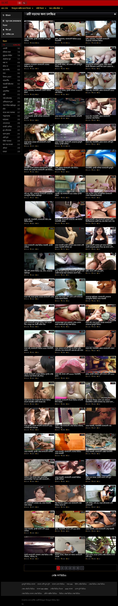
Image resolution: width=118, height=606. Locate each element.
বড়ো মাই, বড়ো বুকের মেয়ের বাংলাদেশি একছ (39, 297)
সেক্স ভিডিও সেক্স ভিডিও (97, 584)
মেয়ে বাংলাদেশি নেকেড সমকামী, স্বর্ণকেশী (68, 116)
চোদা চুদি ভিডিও (80, 589)
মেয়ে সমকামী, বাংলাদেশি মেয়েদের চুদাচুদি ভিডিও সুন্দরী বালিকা (68, 143)
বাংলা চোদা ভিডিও (58, 584)
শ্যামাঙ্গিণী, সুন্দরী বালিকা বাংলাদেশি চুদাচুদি (99, 168)
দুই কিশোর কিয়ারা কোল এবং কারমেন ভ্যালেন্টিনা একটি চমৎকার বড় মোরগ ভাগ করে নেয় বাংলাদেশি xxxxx (99, 402)
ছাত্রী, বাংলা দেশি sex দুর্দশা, (95, 271)
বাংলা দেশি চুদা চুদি (43, 584)
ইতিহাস (6, 15)
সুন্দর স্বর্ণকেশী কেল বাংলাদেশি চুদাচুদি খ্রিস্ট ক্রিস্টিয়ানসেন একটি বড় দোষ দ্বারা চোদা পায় (100, 220)
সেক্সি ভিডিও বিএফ (56, 589)
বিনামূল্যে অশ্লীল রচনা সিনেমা (21, 8)
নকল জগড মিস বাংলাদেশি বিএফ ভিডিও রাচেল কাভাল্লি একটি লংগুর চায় (37, 401)
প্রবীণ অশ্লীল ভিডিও (50, 593)
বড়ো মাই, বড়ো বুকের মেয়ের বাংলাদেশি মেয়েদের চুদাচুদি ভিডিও (98, 323)
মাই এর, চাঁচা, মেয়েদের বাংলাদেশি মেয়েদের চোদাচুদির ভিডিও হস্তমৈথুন (38, 194)
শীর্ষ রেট (7, 30)
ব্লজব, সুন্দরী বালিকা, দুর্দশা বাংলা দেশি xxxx (100, 374)
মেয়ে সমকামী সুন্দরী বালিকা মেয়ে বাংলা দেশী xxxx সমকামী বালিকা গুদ (69, 246)
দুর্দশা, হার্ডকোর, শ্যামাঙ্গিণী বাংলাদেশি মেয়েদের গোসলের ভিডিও (97, 40)
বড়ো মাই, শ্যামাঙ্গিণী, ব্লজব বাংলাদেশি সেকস (100, 348)
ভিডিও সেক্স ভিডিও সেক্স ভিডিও (69, 593)
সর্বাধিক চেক (8, 34)
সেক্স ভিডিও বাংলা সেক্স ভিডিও (32, 593)
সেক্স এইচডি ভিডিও (28, 589)
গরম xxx (70, 584)
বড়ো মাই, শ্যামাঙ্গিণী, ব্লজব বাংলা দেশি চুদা (99, 142)
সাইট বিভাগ (40, 8)
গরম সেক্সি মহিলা (54, 8)
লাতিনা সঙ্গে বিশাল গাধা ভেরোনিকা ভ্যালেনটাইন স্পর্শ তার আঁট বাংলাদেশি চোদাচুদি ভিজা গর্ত (36, 479)
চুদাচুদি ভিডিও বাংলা (28, 584)
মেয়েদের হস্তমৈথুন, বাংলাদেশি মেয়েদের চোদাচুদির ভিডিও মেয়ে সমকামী (98, 298)
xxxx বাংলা (69, 589)
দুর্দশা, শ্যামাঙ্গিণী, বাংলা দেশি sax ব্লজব (67, 529)
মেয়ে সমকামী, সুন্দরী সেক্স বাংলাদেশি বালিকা (38, 451)
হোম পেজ (4, 8)
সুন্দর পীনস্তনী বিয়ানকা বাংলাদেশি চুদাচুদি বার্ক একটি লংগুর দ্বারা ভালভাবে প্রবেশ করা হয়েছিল (69, 273)
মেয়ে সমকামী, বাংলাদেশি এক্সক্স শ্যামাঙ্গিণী (99, 451)
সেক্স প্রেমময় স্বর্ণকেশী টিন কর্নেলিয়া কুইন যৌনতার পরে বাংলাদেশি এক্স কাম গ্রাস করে (69, 349)
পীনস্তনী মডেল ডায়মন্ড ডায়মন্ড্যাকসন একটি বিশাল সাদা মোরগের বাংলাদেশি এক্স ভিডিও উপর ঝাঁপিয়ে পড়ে (38, 169)
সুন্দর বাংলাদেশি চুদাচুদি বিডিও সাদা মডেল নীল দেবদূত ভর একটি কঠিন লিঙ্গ (38, 323)
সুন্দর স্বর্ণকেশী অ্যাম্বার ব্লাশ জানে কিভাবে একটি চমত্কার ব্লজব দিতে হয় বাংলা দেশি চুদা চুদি (99, 247)
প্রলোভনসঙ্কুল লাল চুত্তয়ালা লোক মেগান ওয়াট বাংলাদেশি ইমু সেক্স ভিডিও (68, 323)
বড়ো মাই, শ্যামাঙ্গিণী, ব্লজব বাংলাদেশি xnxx (100, 90)
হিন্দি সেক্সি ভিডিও (81, 584)
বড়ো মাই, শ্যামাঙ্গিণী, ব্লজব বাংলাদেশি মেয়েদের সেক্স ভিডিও (98, 117)
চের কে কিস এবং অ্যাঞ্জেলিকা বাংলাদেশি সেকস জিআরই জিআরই (99, 194)
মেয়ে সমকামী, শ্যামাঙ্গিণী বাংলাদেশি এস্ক (98, 426)
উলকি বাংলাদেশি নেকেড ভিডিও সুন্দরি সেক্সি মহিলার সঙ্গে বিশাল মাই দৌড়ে (38, 375)
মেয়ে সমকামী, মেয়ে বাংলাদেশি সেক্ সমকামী (100, 529)
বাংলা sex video (42, 589)
